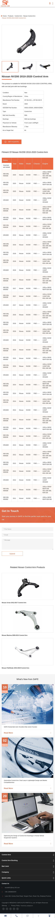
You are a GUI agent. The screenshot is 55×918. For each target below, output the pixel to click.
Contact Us (5, 883)
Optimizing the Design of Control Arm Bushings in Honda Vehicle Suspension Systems (24, 836)
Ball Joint (5, 866)
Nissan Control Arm (29, 16)
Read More (27, 733)
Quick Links (6, 878)
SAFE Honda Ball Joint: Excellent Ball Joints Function (20, 727)
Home (5, 16)
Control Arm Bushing (10, 860)
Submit (12, 554)
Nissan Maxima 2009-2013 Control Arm (14, 635)
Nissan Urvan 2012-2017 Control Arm (14, 602)
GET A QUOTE (11, 142)
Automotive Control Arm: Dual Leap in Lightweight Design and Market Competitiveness (25, 781)
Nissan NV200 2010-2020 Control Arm (14, 18)
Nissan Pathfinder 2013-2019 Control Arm (15, 668)
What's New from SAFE (27, 679)
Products (10, 16)
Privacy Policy (15, 905)
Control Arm (18, 16)
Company (5, 872)
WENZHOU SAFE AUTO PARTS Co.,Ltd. (22, 902)
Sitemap (4, 905)
